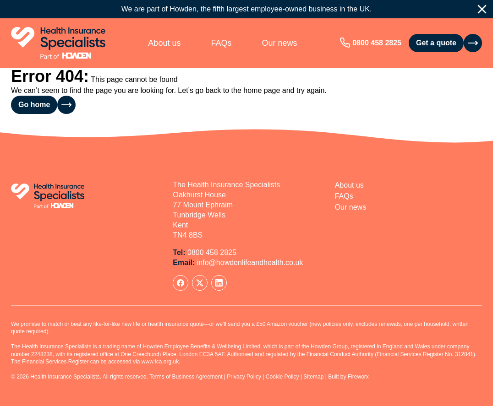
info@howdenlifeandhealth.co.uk (250, 262)
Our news (279, 43)
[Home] (58, 43)
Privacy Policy (244, 377)
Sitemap (313, 377)
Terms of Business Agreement (185, 377)
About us (164, 43)
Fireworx (358, 377)
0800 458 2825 (376, 43)
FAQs (221, 43)
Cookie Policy (282, 377)
